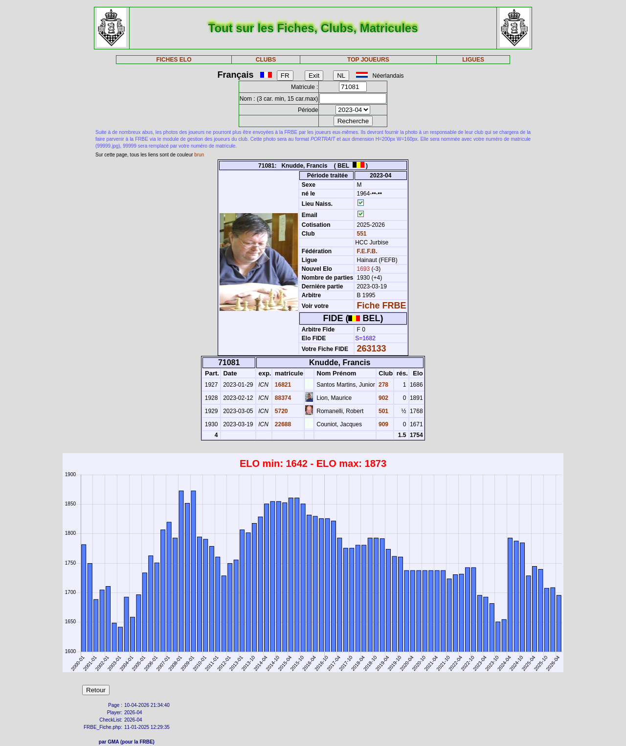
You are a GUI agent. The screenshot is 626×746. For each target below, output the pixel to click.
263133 (371, 348)
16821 (282, 384)
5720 (280, 411)
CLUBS (266, 59)
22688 (282, 424)
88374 (282, 398)
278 (382, 384)
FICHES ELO (173, 59)
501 (382, 411)
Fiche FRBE (381, 305)
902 (382, 398)
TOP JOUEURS (368, 59)
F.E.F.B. (367, 251)
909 (382, 424)
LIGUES (473, 59)
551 (360, 233)
